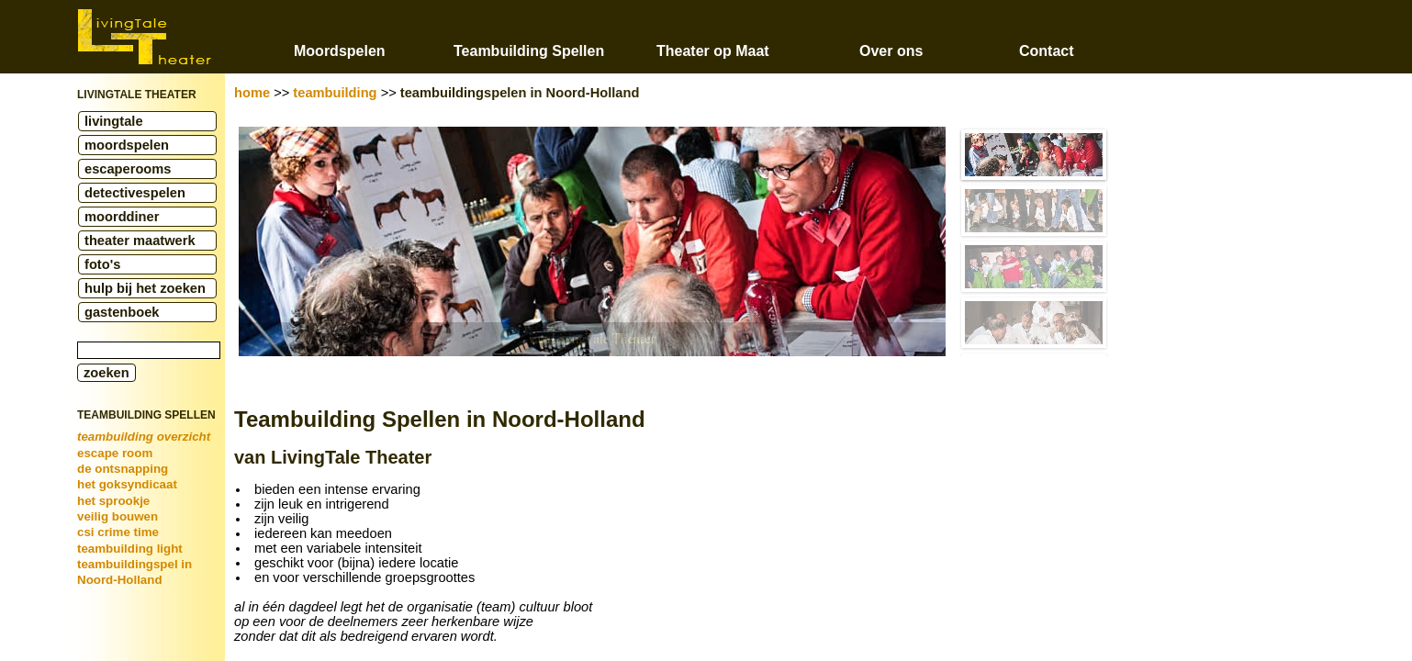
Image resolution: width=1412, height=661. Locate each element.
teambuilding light (130, 548)
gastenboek (121, 312)
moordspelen (126, 145)
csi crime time (118, 532)
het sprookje (113, 501)
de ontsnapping (122, 469)
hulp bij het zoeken (145, 288)
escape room (114, 453)
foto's (102, 264)
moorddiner (121, 216)
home (252, 92)
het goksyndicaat (127, 484)
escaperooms (128, 169)
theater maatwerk (140, 240)
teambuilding (334, 92)
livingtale (113, 121)
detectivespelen (134, 192)
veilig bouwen (117, 516)
